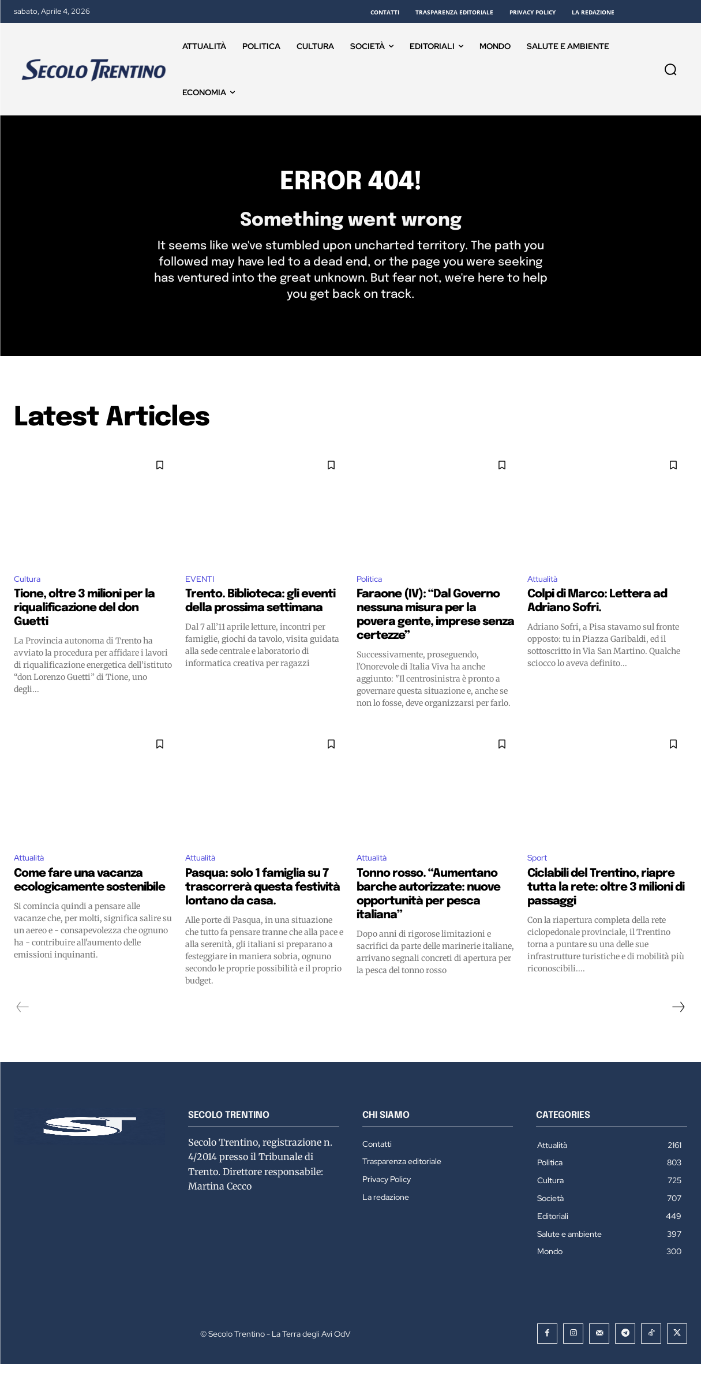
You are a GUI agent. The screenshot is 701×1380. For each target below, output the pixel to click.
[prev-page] (23, 1023)
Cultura (29, 592)
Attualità (544, 592)
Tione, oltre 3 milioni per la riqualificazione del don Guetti (84, 622)
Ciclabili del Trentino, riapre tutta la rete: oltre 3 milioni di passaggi (605, 903)
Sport (539, 873)
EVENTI (201, 592)
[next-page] (678, 1023)
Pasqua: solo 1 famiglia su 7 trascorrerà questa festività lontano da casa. (262, 903)
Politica (371, 592)
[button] (670, 69)
